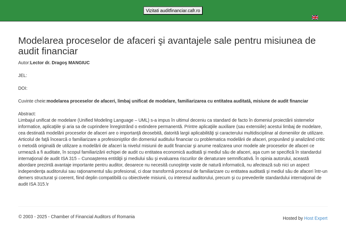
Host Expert (315, 218)
